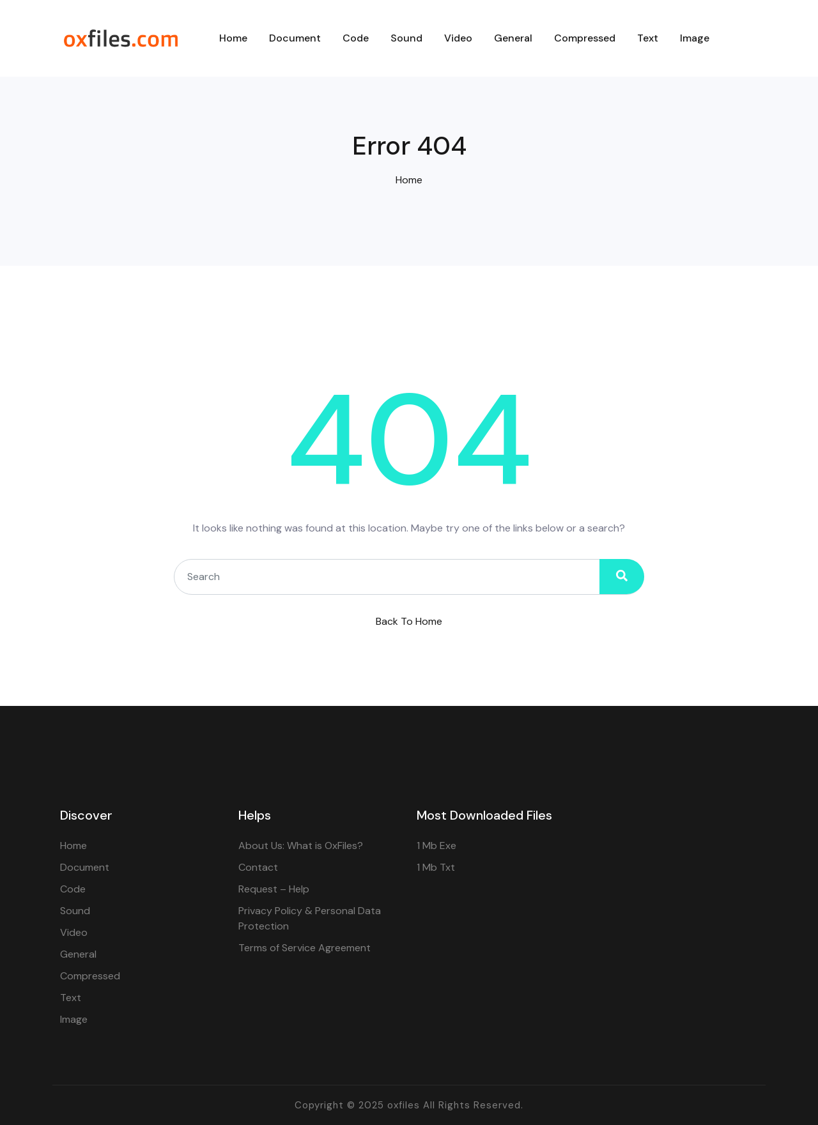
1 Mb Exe (436, 845)
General (78, 954)
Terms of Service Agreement (304, 947)
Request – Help (273, 889)
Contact (258, 867)
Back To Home (409, 621)
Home (409, 180)
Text (70, 997)
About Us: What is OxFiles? (300, 845)
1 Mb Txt (436, 867)
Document (84, 867)
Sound (75, 910)
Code (73, 889)
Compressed (90, 976)
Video (74, 932)
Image (74, 1019)
